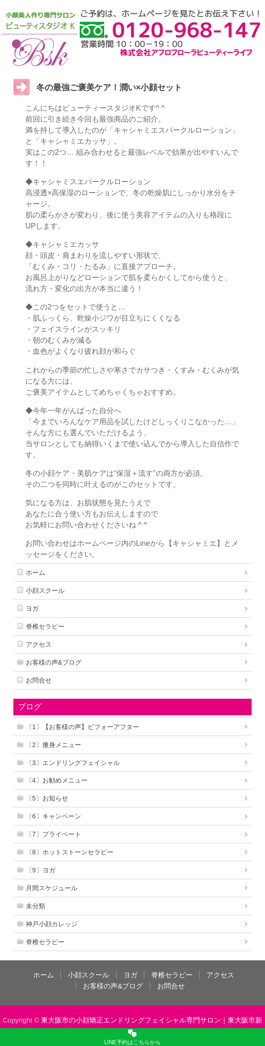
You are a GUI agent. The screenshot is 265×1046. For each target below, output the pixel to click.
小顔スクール (45, 590)
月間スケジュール (51, 888)
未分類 (35, 906)
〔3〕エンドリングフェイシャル (73, 762)
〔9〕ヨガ (40, 870)
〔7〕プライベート (53, 834)
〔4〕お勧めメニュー (57, 780)
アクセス (39, 644)
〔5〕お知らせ (47, 798)
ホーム (35, 572)
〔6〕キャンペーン (53, 816)
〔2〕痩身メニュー (53, 744)
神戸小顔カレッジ (51, 924)
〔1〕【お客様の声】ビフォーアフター (82, 726)
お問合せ (39, 680)
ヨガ (32, 608)
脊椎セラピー (45, 626)
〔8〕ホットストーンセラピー (69, 852)
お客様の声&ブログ (54, 662)
